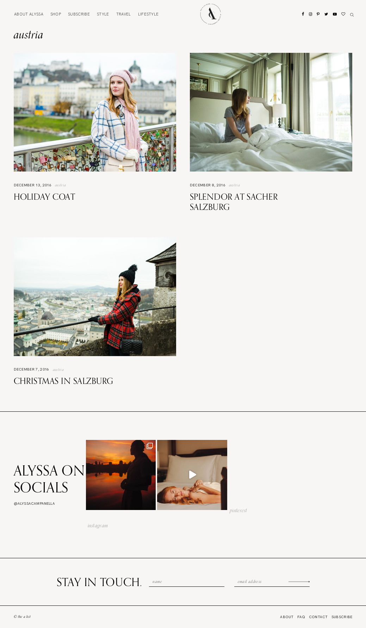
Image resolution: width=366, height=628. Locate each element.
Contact (318, 617)
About (28, 14)
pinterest (238, 510)
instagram (98, 525)
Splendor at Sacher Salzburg (234, 201)
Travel (123, 14)
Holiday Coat (44, 196)
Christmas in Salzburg (63, 380)
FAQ (301, 617)
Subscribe (79, 14)
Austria (60, 185)
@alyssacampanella (34, 503)
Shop (55, 14)
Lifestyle (148, 14)
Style (103, 14)
